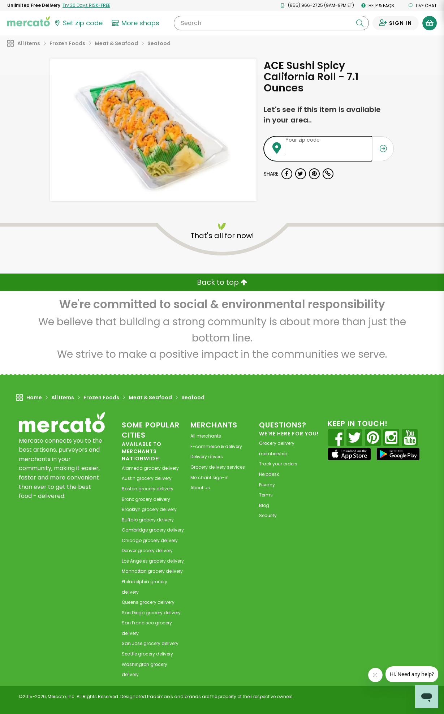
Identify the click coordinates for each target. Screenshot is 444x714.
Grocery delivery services (217, 467)
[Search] (271, 23)
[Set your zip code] (78, 23)
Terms (266, 495)
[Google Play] (398, 454)
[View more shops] (136, 23)
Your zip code (302, 139)
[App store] (349, 454)
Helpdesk (269, 474)
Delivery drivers (206, 456)
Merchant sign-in (209, 477)
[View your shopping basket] (429, 23)
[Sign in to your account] (395, 23)
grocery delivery (150, 468)
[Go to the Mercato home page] (28, 21)
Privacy (267, 485)
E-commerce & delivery (216, 446)
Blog (264, 505)
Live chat (423, 6)
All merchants (205, 436)
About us (200, 488)
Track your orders (278, 464)
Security (268, 515)
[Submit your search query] (360, 23)
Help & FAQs (377, 6)
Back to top (222, 282)
